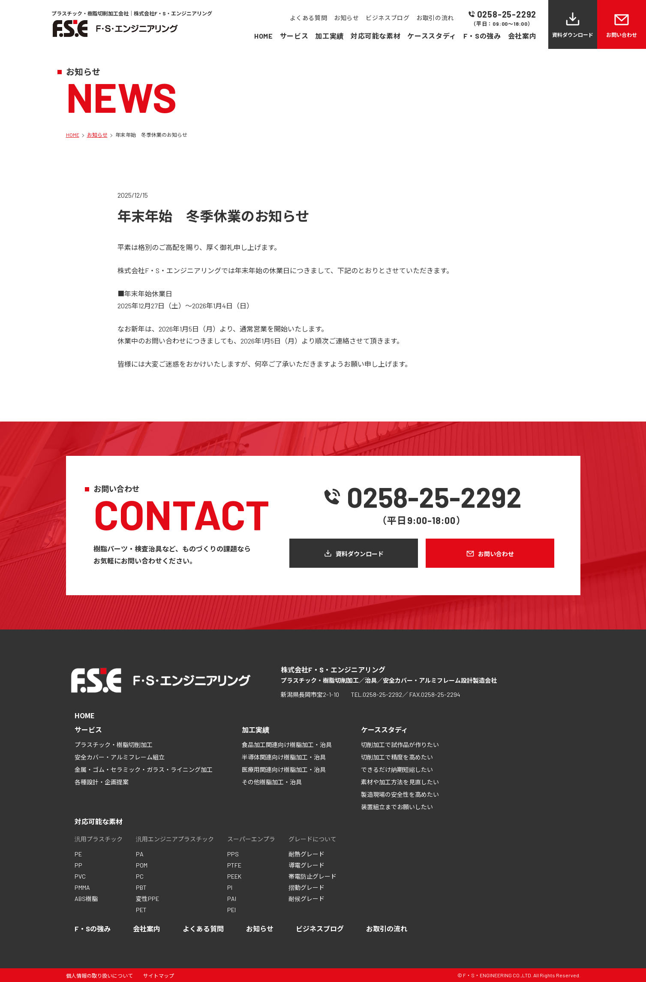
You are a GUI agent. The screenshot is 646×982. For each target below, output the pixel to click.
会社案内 (522, 36)
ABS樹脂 (86, 898)
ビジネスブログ (387, 17)
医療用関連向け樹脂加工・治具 (284, 769)
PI (229, 887)
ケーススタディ (431, 36)
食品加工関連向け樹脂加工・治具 (287, 744)
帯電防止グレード (312, 876)
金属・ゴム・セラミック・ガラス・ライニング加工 (144, 769)
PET (141, 909)
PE (78, 854)
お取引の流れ (435, 17)
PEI (231, 909)
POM (141, 865)
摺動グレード (306, 887)
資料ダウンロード (572, 35)
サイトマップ (158, 976)
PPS (233, 854)
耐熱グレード (306, 854)
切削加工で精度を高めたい (397, 757)
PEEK (234, 876)
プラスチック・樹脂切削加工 (114, 744)
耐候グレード (306, 898)
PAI (231, 898)
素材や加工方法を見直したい (400, 782)
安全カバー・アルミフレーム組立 (120, 757)
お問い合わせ (621, 35)
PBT (141, 887)
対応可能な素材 (375, 36)
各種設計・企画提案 (102, 782)
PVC (80, 876)
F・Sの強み (482, 36)
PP (78, 865)
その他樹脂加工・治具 (272, 782)
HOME (263, 36)
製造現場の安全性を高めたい (400, 794)
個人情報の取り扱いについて (99, 976)
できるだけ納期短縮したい (397, 769)
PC (140, 876)
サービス (294, 36)
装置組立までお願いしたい (397, 806)
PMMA (82, 887)
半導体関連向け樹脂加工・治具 (284, 757)
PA (140, 854)
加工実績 (329, 36)
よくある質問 (308, 17)
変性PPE (147, 898)
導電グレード (306, 865)
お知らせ (346, 17)
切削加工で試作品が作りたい (400, 744)
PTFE (234, 865)
